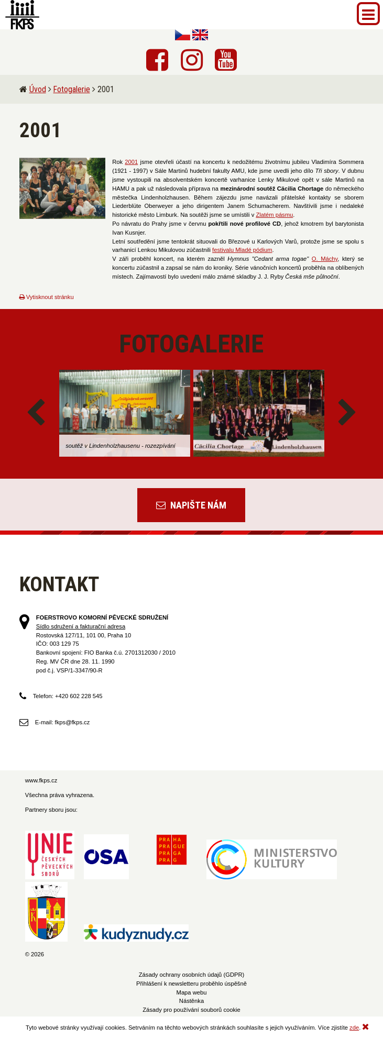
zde (354, 1027)
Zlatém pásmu (274, 215)
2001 (131, 162)
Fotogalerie (71, 89)
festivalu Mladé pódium (242, 250)
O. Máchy (324, 259)
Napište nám (191, 505)
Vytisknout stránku (46, 297)
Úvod (37, 89)
